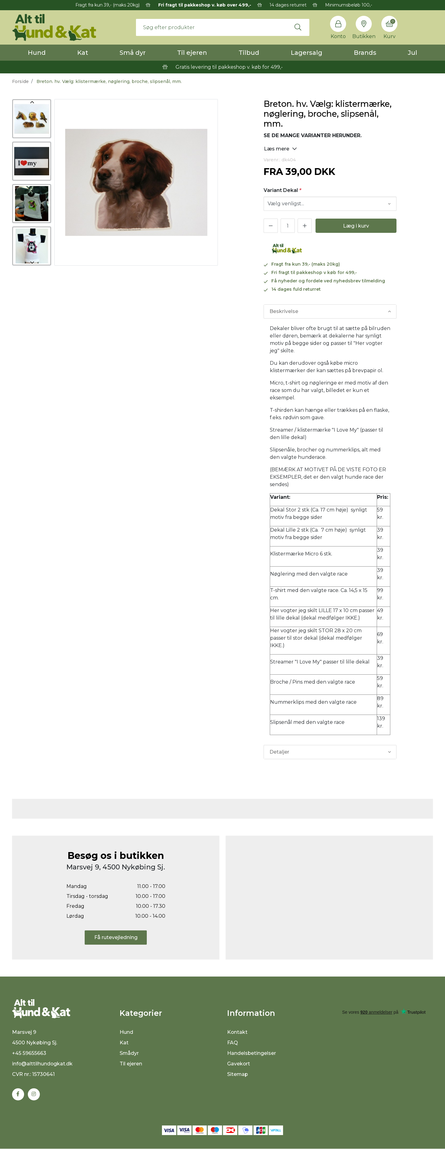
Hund (37, 52)
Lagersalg (306, 52)
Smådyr (129, 1053)
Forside (20, 81)
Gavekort (238, 1064)
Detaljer (279, 752)
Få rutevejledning (116, 937)
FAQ (232, 1043)
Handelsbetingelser (251, 1053)
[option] (31, 118)
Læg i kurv (356, 226)
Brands (365, 52)
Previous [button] (31, 102)
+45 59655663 (29, 1053)
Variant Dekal (282, 190)
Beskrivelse (283, 311)
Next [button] (31, 262)
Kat (82, 52)
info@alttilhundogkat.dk (42, 1064)
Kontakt (237, 1032)
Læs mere (280, 148)
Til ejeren (192, 52)
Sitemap (237, 1074)
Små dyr (133, 52)
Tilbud (249, 52)
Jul (412, 52)
